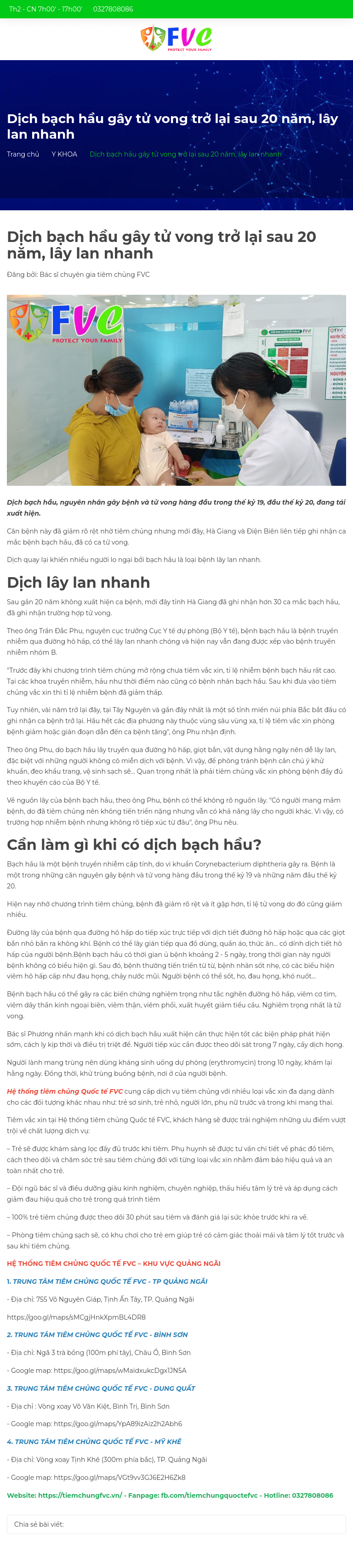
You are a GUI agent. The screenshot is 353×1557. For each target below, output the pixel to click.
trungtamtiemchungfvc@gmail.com (75, 27)
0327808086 (113, 9)
